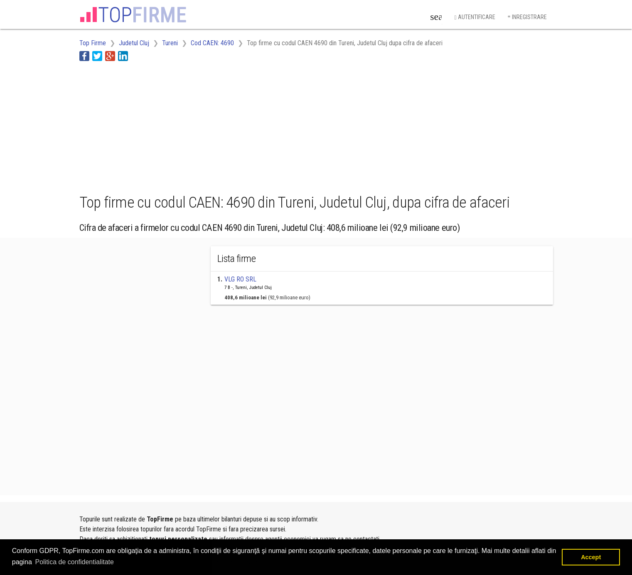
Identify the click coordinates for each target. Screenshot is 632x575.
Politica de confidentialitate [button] (74, 561)
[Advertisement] (230, 126)
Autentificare (474, 17)
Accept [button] (591, 557)
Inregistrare (527, 17)
